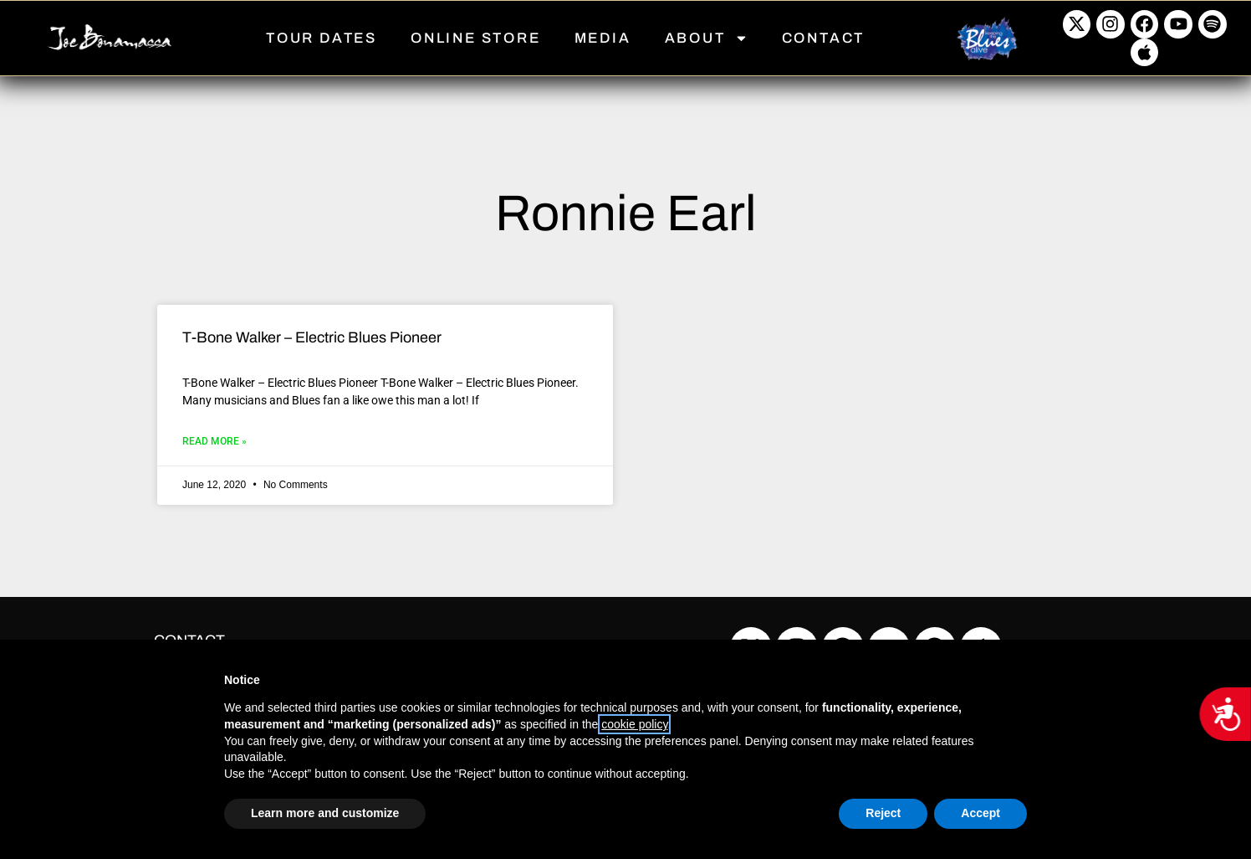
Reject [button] (883, 813)
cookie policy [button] (634, 724)
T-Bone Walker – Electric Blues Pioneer (312, 337)
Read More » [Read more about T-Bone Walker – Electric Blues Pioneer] (214, 441)
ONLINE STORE (476, 38)
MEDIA (602, 38)
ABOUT (706, 38)
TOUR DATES (321, 38)
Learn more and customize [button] (325, 813)
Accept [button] (980, 813)
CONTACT (823, 38)
